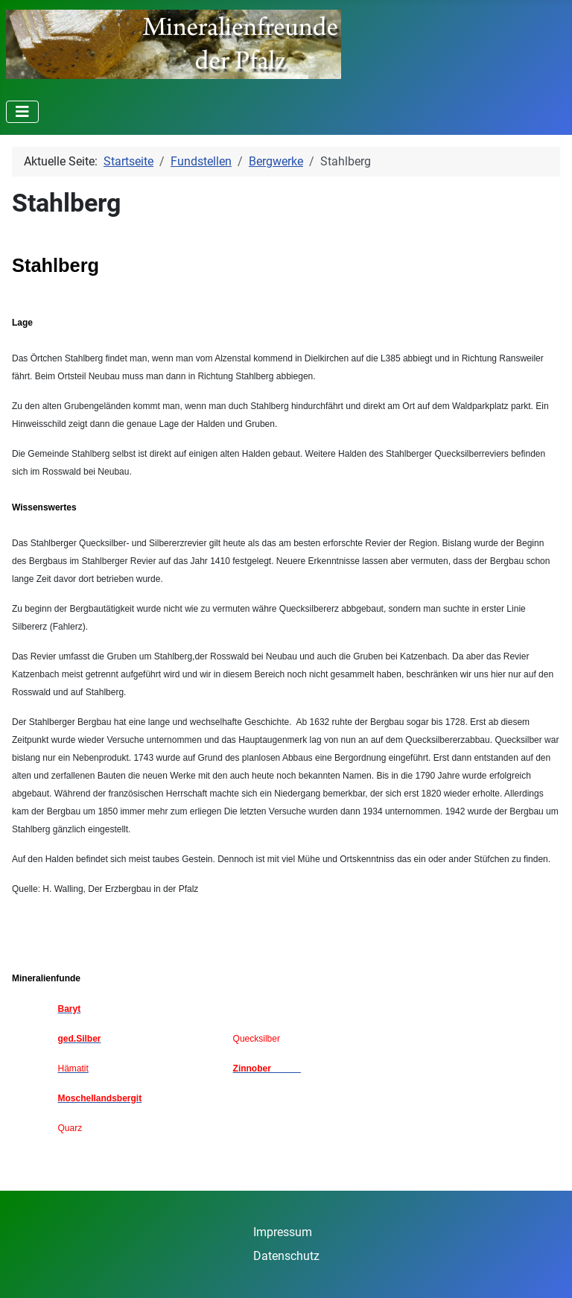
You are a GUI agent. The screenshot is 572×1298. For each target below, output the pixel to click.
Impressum (282, 1232)
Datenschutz (286, 1256)
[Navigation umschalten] (22, 112)
